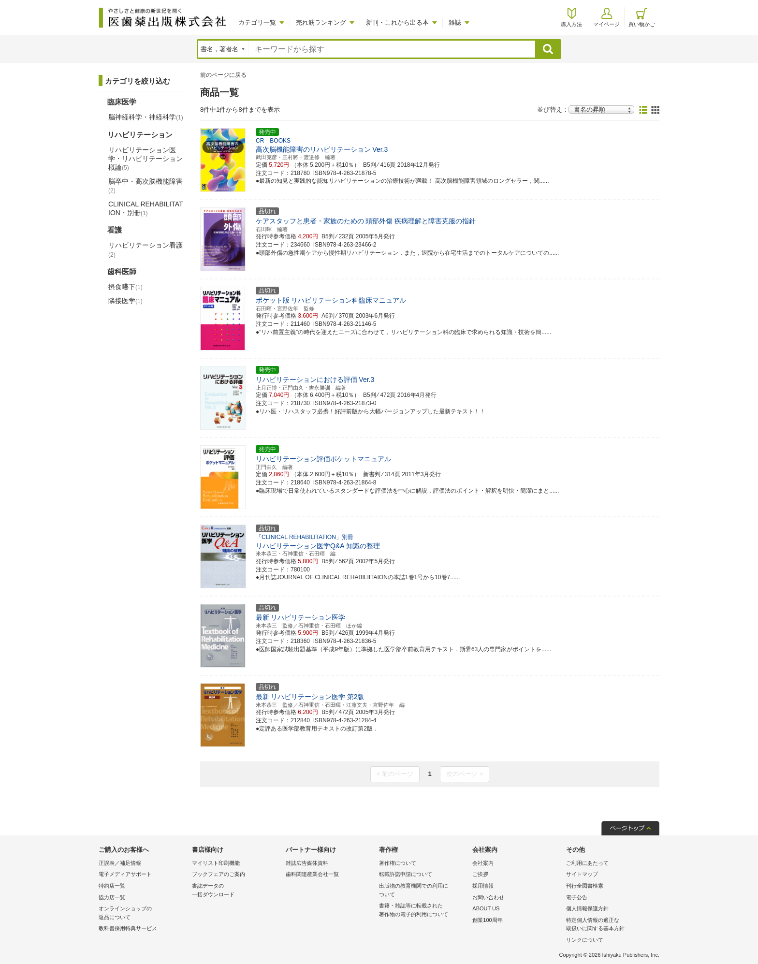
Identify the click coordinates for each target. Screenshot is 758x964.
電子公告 (576, 897)
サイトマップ (582, 874)
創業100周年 (487, 920)
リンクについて (584, 940)
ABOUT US (485, 908)
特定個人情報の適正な (610, 925)
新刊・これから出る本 (397, 22)
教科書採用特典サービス (128, 928)
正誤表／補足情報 (120, 863)
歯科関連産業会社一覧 (312, 874)
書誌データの (236, 891)
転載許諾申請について (405, 874)
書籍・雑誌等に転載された (423, 911)
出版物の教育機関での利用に (423, 891)
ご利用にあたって (587, 863)
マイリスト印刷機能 (216, 863)
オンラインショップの (143, 913)
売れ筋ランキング (321, 22)
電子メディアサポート (125, 874)
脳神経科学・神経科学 (145, 117)
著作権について (397, 863)
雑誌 (455, 22)
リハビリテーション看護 (145, 249)
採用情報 (483, 886)
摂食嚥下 (125, 287)
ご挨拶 (480, 874)
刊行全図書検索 (584, 886)
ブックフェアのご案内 (218, 874)
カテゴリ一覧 (257, 22)
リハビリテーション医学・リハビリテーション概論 (145, 158)
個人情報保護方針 (587, 908)
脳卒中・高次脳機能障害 (145, 185)
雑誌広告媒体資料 (307, 863)
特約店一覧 (112, 886)
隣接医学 (125, 301)
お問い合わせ (488, 897)
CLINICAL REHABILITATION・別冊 (145, 208)
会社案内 (483, 863)
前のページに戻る (223, 75)
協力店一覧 (112, 897)
